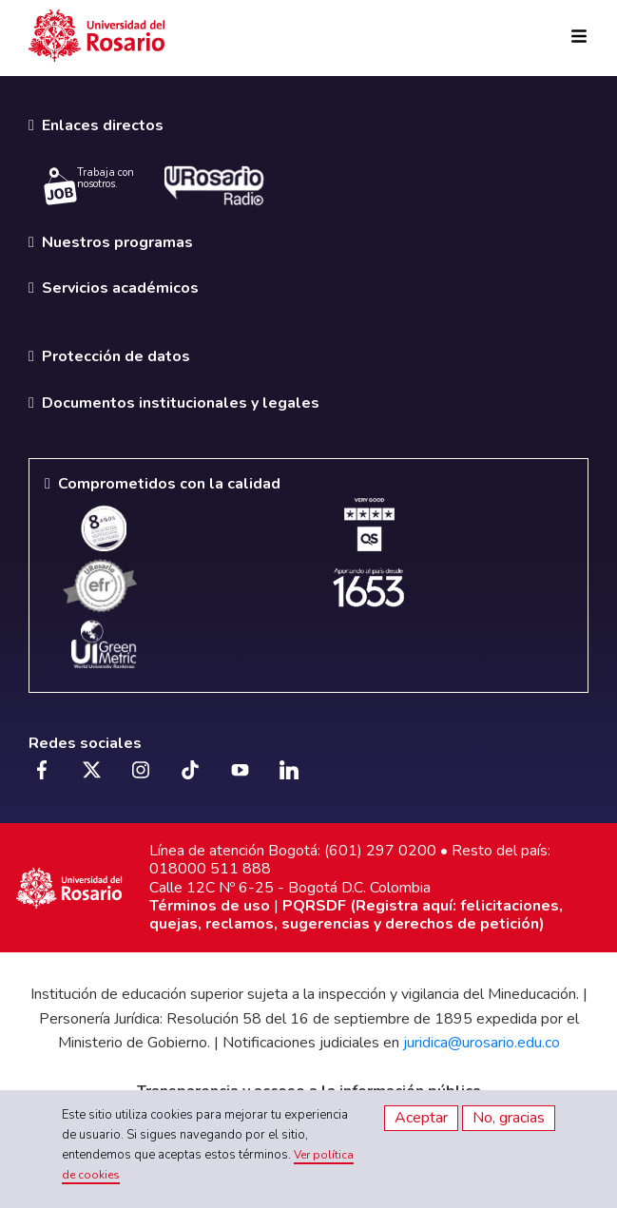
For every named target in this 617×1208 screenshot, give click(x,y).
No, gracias (508, 1117)
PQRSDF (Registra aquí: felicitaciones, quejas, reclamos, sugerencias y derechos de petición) (356, 914)
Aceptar (421, 1117)
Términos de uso (209, 905)
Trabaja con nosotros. (89, 185)
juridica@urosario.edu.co (481, 1042)
